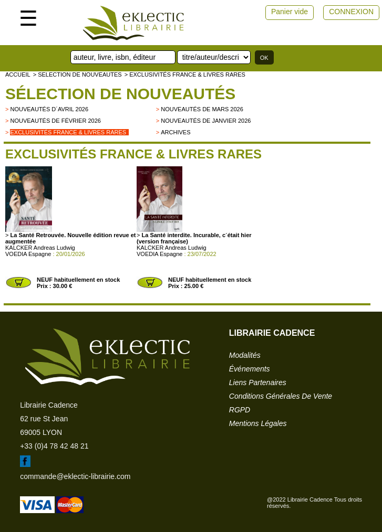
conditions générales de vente (280, 396)
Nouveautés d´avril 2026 (49, 109)
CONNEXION (351, 11)
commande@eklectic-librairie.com (75, 476)
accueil (17, 74)
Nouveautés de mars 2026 (202, 109)
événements (249, 369)
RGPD (239, 410)
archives (175, 132)
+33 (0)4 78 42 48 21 (54, 446)
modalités (245, 355)
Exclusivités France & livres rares (68, 132)
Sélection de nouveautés (120, 93)
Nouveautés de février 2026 (55, 121)
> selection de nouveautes (77, 74)
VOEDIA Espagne (28, 254)
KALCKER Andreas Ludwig (40, 247)
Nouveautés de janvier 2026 (206, 121)
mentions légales (258, 423)
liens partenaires (257, 382)
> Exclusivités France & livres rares (185, 74)
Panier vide (289, 11)
